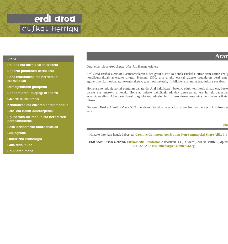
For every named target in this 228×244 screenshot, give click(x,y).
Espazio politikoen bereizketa (30, 71)
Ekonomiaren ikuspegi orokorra (32, 93)
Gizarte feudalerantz (23, 99)
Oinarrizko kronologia (24, 139)
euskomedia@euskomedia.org (173, 146)
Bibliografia (16, 133)
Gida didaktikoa (19, 145)
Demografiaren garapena (27, 87)
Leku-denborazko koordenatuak (32, 127)
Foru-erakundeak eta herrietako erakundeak (32, 79)
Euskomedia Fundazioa (143, 142)
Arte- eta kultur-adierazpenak (30, 111)
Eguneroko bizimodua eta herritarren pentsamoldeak (36, 119)
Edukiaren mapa (20, 151)
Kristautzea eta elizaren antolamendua (37, 105)
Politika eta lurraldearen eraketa (32, 65)
